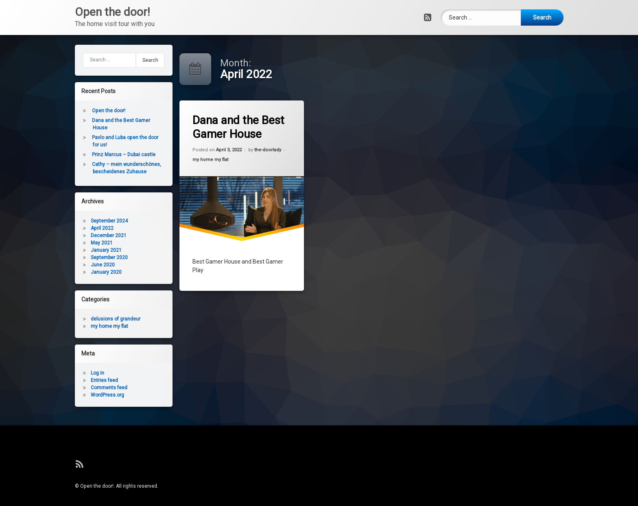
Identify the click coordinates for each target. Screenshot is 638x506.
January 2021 (72, 250)
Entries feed (71, 380)
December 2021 (75, 235)
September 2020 (75, 257)
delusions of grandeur (82, 319)
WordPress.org (74, 395)
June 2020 (69, 265)
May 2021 (68, 243)
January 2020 (72, 272)
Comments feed (75, 387)
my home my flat (213, 160)
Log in (64, 373)
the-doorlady (268, 148)
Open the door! (75, 110)
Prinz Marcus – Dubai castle (90, 154)
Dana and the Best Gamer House (241, 126)
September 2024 (75, 221)
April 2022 (68, 228)
